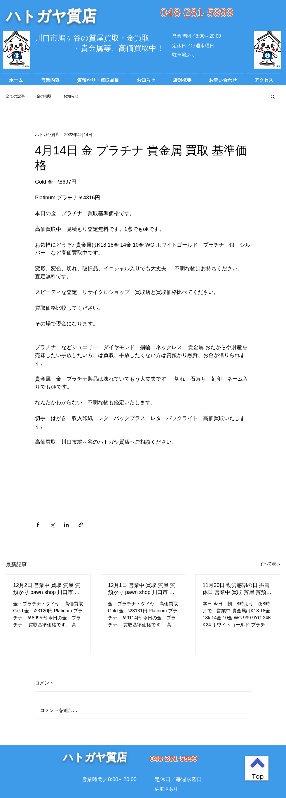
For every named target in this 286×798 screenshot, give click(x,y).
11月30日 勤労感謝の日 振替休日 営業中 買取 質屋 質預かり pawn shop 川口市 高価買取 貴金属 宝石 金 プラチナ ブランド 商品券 (237, 589)
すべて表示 (270, 563)
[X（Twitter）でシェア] (52, 524)
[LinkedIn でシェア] (66, 524)
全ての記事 (15, 96)
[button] (272, 96)
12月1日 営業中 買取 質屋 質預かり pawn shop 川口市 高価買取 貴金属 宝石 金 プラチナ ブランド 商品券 (142, 589)
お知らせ (71, 96)
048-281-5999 (197, 12)
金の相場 (44, 96)
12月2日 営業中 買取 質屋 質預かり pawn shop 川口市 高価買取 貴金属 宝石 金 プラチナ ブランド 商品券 (47, 589)
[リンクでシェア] (80, 524)
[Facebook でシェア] (38, 524)
